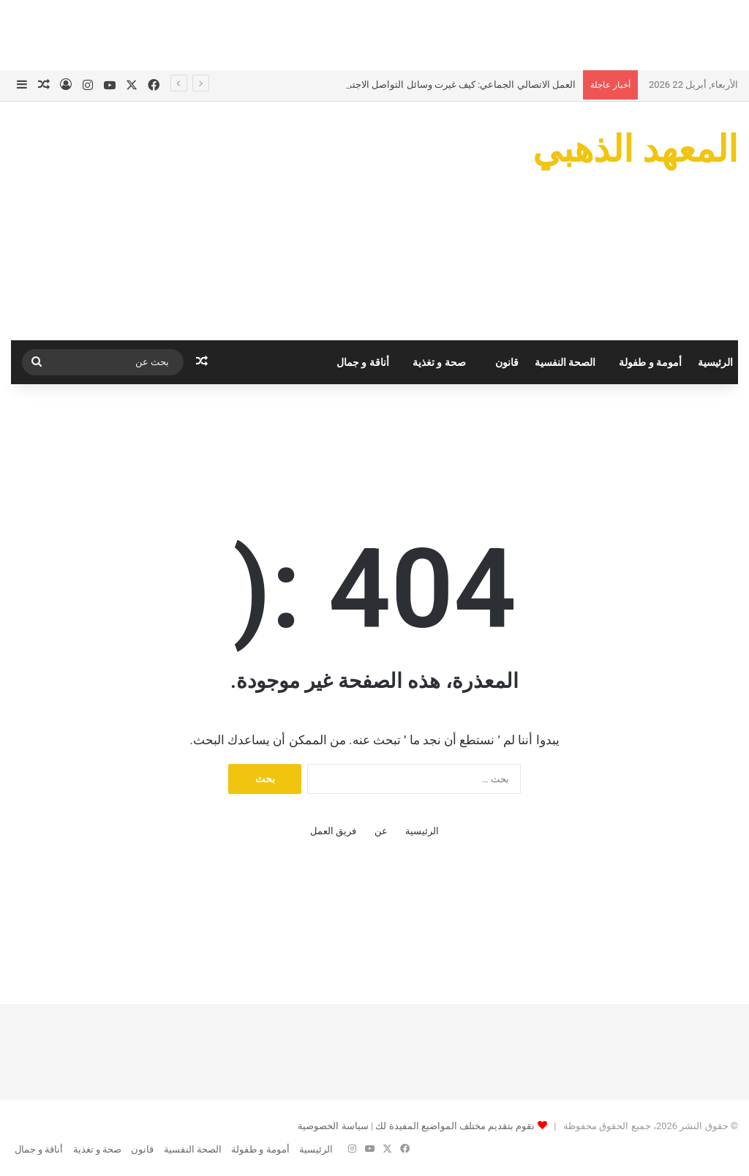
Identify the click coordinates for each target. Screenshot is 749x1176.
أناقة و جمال (362, 362)
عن (381, 830)
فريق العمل (333, 830)
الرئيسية (715, 362)
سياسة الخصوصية (333, 1125)
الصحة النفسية (565, 362)
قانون (507, 362)
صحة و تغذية (439, 362)
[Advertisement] (374, 33)
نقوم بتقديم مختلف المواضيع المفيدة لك (454, 1125)
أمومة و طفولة (650, 362)
